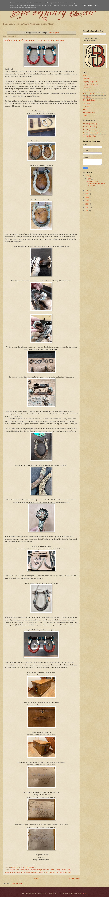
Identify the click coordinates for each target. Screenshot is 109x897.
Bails (17, 870)
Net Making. (87, 103)
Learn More (87, 5)
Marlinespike (9, 872)
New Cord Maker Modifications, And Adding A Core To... (96, 183)
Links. (85, 115)
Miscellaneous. (87, 97)
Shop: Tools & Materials (90, 85)
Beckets (22, 870)
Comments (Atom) (17, 883)
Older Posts (74, 878)
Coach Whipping (35, 870)
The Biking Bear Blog (90, 130)
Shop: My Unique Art (90, 82)
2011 (87, 211)
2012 (87, 207)
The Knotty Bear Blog (90, 124)
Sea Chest (41, 872)
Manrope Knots (66, 870)
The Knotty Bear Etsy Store (91, 133)
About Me (86, 79)
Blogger (83, 893)
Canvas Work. (87, 88)
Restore (23, 872)
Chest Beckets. (87, 91)
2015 (87, 197)
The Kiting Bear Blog (90, 127)
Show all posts (54, 33)
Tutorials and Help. (89, 112)
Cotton (43, 870)
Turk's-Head (67, 872)
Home (36, 878)
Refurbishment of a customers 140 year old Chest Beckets (34, 40)
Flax (47, 870)
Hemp (58, 870)
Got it (96, 5)
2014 (87, 200)
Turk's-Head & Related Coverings (93, 94)
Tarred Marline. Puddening (53, 872)
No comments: (31, 867)
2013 (87, 204)
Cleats (27, 870)
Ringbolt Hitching (32, 872)
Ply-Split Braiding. (89, 100)
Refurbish (17, 872)
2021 (87, 190)
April (89, 179)
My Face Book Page (89, 136)
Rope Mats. (86, 106)
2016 (87, 194)
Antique (12, 870)
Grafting (52, 870)
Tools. (85, 109)
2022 (87, 176)
